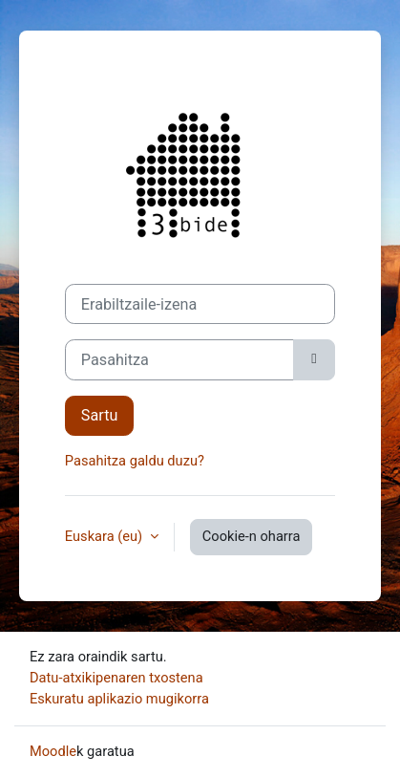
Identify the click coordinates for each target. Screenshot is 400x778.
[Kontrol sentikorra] (314, 359)
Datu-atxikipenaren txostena (116, 677)
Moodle (53, 751)
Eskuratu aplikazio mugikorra (119, 698)
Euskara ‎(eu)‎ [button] (105, 536)
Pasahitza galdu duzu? (134, 460)
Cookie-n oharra (251, 536)
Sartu (99, 415)
